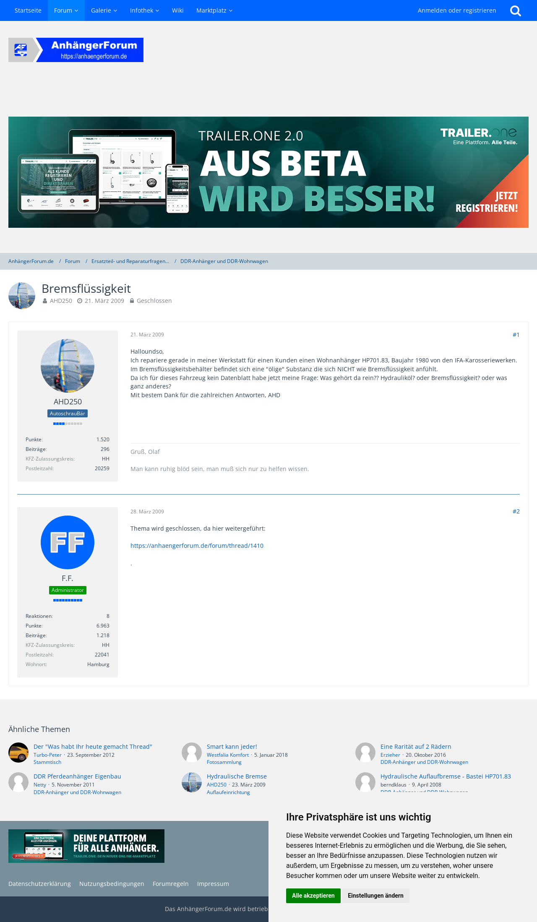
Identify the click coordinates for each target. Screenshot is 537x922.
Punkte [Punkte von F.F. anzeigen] (34, 625)
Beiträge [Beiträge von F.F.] (36, 635)
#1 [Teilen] (516, 335)
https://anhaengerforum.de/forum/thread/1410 (196, 546)
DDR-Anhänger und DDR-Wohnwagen (424, 762)
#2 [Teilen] (516, 511)
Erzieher (390, 754)
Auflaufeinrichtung (228, 792)
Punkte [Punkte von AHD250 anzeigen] (34, 439)
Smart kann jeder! (232, 746)
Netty (40, 784)
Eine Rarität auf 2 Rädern (416, 746)
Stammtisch (47, 762)
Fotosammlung (224, 762)
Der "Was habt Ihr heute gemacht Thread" (93, 746)
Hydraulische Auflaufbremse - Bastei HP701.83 (446, 776)
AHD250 (61, 301)
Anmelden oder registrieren (457, 10)
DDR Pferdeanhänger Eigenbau (77, 776)
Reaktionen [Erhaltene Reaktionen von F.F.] (39, 616)
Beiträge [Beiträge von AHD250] (36, 449)
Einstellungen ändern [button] (376, 895)
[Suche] (516, 10)
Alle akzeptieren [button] (313, 895)
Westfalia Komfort (228, 754)
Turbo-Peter (48, 754)
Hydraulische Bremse (237, 776)
